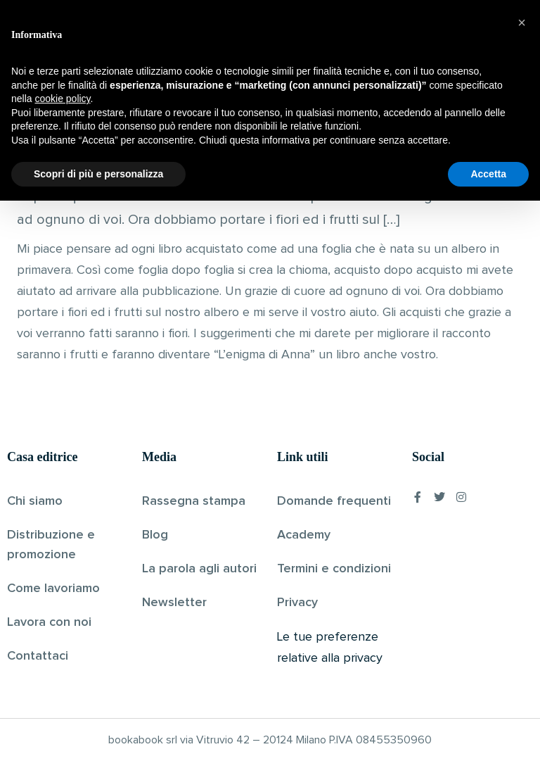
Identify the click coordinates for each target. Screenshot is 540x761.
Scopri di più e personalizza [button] (98, 733)
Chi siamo (35, 501)
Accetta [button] (488, 733)
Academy (303, 535)
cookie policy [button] (62, 659)
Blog (155, 535)
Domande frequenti (334, 501)
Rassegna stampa (193, 501)
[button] (521, 583)
